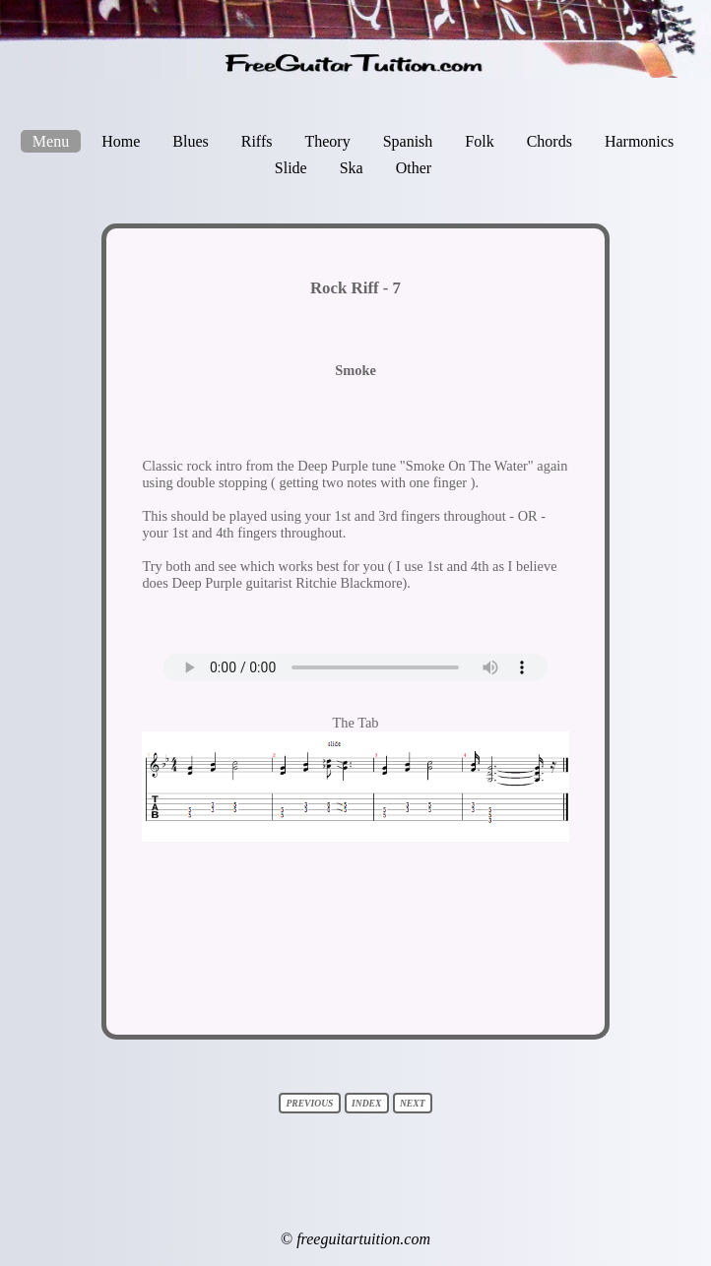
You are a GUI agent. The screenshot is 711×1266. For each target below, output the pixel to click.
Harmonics (639, 141)
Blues (190, 141)
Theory (327, 141)
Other (413, 167)
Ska (351, 167)
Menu (50, 141)
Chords (549, 141)
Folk (479, 141)
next (412, 1103)
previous (310, 1103)
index (367, 1103)
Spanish (408, 141)
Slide (291, 167)
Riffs (257, 141)
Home (120, 141)
